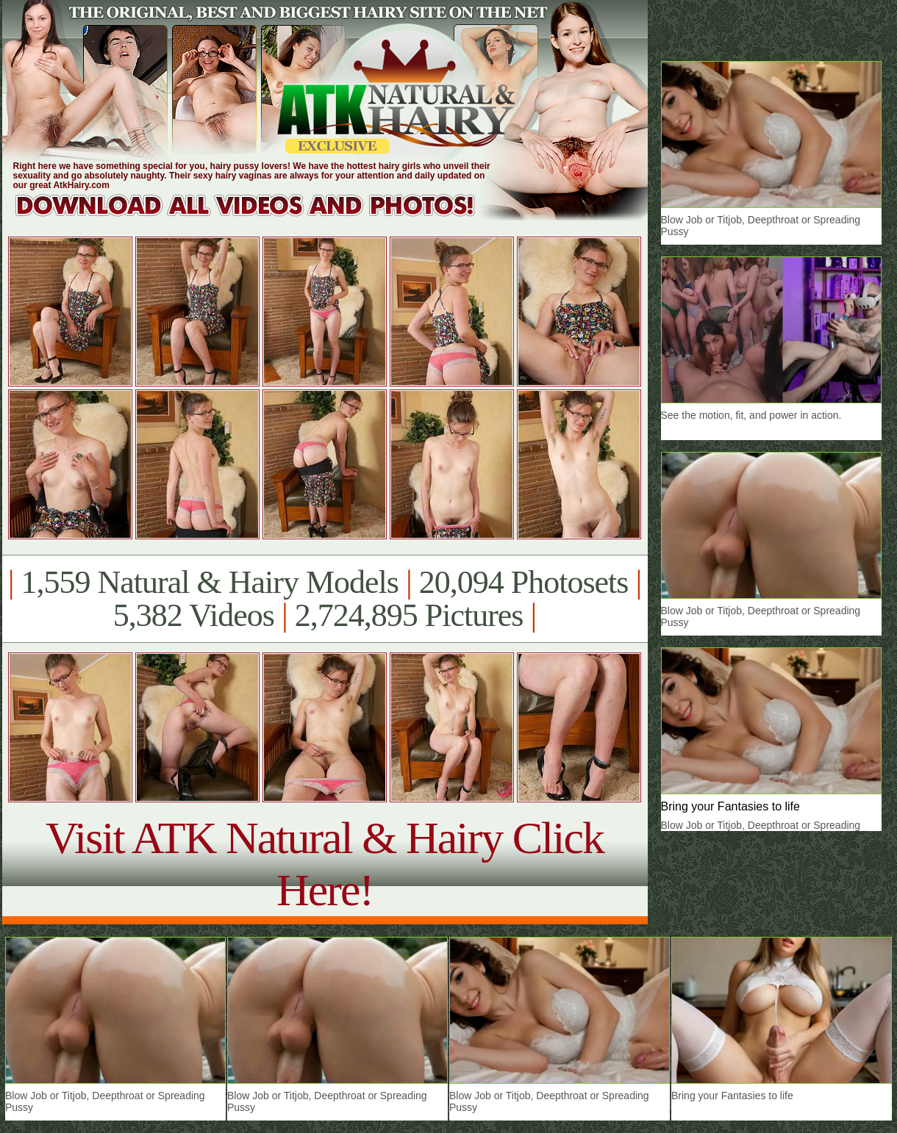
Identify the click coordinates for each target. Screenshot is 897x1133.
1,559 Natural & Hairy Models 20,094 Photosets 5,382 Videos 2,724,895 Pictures (324, 599)
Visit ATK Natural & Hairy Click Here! (325, 864)
